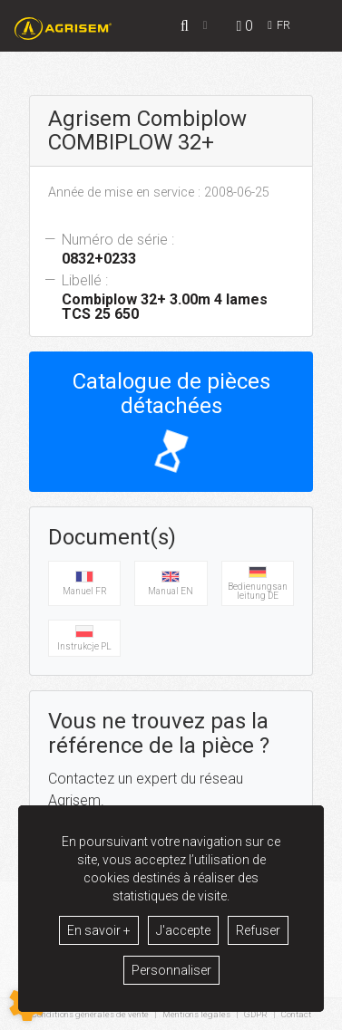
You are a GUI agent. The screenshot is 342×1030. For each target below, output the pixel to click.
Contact (296, 1014)
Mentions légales (196, 1014)
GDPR (256, 1014)
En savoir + (99, 930)
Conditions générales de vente (90, 1014)
